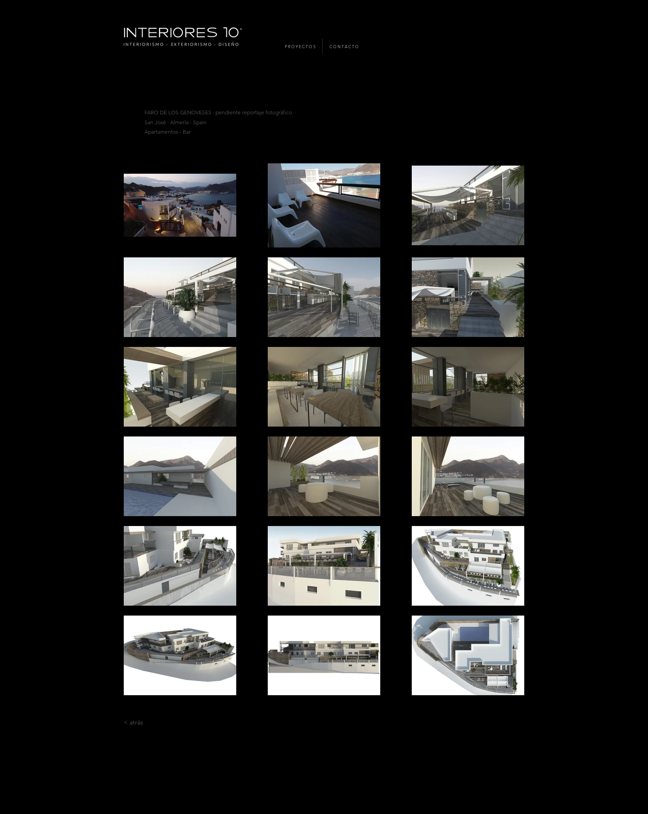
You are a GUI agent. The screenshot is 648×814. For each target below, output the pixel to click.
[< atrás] (133, 723)
